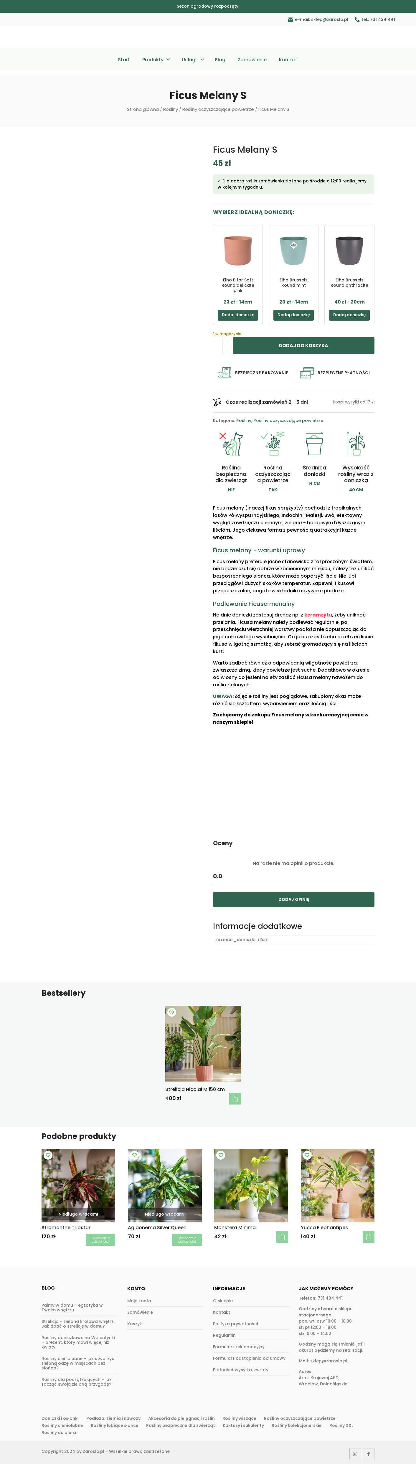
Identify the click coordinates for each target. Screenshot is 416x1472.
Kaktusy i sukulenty (243, 1433)
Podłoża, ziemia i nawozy (113, 1426)
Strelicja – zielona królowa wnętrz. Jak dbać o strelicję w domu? (78, 1331)
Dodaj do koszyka (303, 353)
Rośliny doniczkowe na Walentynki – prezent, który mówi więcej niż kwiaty (78, 1350)
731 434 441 (382, 19)
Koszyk (134, 1331)
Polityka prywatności (235, 1331)
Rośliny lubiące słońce (114, 1433)
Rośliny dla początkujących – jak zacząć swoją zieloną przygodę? (77, 1389)
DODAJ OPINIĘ (293, 907)
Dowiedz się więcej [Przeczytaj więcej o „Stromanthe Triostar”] (100, 1247)
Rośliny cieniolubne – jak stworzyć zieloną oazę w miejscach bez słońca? (78, 1371)
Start (124, 60)
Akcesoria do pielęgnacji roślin (181, 1426)
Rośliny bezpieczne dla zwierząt (180, 1433)
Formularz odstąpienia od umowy (249, 1366)
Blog (220, 60)
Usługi (189, 60)
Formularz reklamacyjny (239, 1354)
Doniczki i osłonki (60, 1426)
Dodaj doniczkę (238, 319)
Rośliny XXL (341, 1433)
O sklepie (223, 1308)
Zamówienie (252, 60)
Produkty (153, 60)
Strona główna (143, 109)
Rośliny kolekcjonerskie (297, 1433)
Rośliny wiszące (239, 1426)
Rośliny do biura (59, 1440)
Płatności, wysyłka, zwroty (240, 1377)
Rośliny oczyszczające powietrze (218, 109)
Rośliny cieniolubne (62, 1433)
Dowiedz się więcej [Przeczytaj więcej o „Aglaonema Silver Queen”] (187, 1247)
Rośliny (170, 109)
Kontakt (288, 60)
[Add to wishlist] (171, 1020)
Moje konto (139, 1308)
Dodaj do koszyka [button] (235, 1106)
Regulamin (224, 1343)
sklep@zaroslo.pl (329, 19)
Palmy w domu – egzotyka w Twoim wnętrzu (72, 1315)
